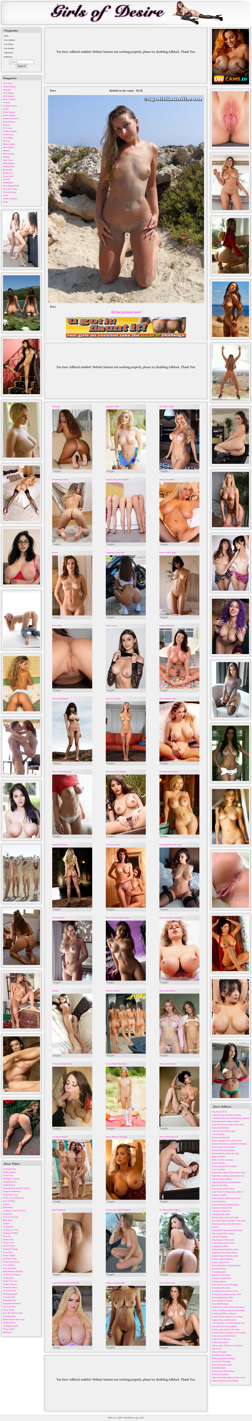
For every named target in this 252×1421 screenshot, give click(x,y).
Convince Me (9, 1297)
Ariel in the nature (220, 1342)
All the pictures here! (126, 312)
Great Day (7, 1252)
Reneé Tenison (218, 1163)
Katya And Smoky (167, 990)
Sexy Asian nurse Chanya (223, 1188)
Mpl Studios (8, 147)
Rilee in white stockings (222, 1159)
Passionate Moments (12, 1303)
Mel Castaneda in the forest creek (227, 1140)
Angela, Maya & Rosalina (117, 479)
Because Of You (219, 1268)
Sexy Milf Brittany (220, 1304)
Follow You (8, 1239)
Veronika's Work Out (221, 1211)
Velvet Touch (9, 1329)
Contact (6, 1223)
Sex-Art (6, 179)
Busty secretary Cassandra (171, 917)
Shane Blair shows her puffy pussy (227, 1230)
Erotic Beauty (9, 115)
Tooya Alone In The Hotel (223, 1147)
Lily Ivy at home (113, 698)
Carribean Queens (60, 1136)
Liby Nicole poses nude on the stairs (228, 1124)
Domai (6, 109)
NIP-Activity (8, 153)
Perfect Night (9, 1255)
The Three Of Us (219, 1111)
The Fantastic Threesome (223, 1240)
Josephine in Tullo (220, 1246)
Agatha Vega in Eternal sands (225, 1256)
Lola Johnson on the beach (223, 1336)
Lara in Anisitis (219, 1201)
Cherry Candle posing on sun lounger (228, 1310)
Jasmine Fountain (219, 1236)
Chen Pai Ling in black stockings (226, 1115)
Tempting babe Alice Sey (170, 844)
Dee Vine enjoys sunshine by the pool (228, 1220)
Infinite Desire (9, 1172)
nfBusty (6, 150)
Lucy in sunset (218, 1169)
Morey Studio (9, 144)
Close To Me (8, 1310)
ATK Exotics (8, 96)
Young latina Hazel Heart (223, 1371)
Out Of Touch (9, 1246)
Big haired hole (59, 1210)
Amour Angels (9, 86)
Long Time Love (10, 1194)
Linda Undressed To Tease (223, 1243)
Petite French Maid (167, 552)
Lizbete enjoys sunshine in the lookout (229, 1332)
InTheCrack (8, 134)
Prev (53, 90)
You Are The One (10, 1217)
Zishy (5, 201)
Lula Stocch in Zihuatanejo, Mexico (228, 1192)
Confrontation (9, 1185)
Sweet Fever (8, 1242)
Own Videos (8, 44)
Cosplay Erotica (10, 105)
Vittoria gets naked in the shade (226, 1329)
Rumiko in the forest (221, 1275)
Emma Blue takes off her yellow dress (229, 1172)
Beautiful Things (10, 1249)
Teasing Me (8, 1226)
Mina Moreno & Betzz (13, 1271)
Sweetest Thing (10, 1258)
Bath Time (7, 1220)
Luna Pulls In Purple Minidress (66, 1283)
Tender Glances (10, 1284)
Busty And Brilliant (220, 1127)
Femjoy (6, 125)
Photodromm (8, 163)
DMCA (111, 1417)
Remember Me (9, 1300)
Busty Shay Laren (167, 1283)
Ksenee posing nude (221, 1137)
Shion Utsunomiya (60, 698)
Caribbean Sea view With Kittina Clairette (230, 1118)
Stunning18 (8, 182)
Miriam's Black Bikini (222, 1179)
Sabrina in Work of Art (222, 1208)
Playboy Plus (9, 166)
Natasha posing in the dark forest (226, 1224)
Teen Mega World (11, 185)
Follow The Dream (11, 1262)
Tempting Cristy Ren (115, 552)
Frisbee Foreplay (219, 1195)
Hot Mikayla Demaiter (169, 771)
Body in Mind (9, 99)
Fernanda (56, 406)
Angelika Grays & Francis (14, 1210)
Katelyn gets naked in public (118, 1210)
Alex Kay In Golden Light (223, 1131)
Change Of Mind (10, 1233)
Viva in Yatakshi (219, 1352)
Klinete (55, 990)
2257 (142, 1417)
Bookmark (8, 57)
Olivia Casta (111, 625)
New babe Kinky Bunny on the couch (228, 1377)
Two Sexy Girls (113, 844)
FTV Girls (7, 128)
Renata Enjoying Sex (168, 1136)
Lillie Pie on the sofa (221, 1339)
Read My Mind (218, 1368)
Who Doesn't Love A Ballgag (225, 1284)
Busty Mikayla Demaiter (117, 1136)
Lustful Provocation (12, 1274)
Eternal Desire (9, 121)
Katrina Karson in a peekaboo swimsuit (229, 1143)
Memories (7, 1332)
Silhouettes (8, 1207)
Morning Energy (10, 1294)
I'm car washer (218, 1134)
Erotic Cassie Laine (220, 1262)
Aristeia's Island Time (221, 1278)
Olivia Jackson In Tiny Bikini (225, 1380)
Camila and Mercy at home (224, 1313)
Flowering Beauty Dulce (223, 1297)
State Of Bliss (9, 1201)
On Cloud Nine (9, 1169)
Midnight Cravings (11, 1178)
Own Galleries (9, 40)
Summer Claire (112, 406)
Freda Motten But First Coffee (225, 1249)
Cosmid (6, 102)
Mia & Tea (216, 1348)
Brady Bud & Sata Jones (14, 1319)
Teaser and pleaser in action (224, 1166)
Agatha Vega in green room (224, 1320)
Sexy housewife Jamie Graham (225, 1121)
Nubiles (6, 157)
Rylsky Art (8, 173)
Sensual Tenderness (11, 1191)
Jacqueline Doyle (59, 844)
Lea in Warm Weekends (116, 1063)
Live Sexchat (9, 48)
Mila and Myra (218, 1156)
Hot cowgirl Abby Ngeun (223, 1233)
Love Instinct (9, 1265)
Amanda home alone (221, 1214)
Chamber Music (219, 1281)
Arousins (7, 89)
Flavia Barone (58, 917)
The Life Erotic (10, 192)
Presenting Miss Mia (221, 1288)
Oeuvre (215, 1227)
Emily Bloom (9, 112)
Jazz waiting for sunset (222, 1300)
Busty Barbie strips (167, 698)
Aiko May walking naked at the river (228, 1175)
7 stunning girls (219, 1272)
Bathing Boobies (166, 625)
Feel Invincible (9, 1268)
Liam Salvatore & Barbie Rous (225, 1204)
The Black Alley (10, 189)
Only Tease (8, 160)
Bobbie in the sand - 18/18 (125, 90)
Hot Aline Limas (166, 406)
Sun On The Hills (219, 1185)
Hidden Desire (9, 1322)
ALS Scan (7, 83)
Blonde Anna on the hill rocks (225, 1217)
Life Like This (9, 1306)
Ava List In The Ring (221, 1361)
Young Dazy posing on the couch (226, 1294)
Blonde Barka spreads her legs (225, 1153)
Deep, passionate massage (223, 1358)
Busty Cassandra (166, 479)
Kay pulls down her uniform (224, 1326)
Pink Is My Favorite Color (117, 917)
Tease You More (10, 1287)
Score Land (8, 176)
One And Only (9, 1316)
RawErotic (7, 169)
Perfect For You (10, 1281)
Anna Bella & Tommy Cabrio (16, 1188)
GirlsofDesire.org (130, 1417)
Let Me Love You (11, 1230)
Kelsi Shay (57, 625)
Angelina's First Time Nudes (224, 1252)
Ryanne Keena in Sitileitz (223, 1150)
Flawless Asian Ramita (116, 771)
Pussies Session (113, 990)
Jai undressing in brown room (225, 1291)
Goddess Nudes (10, 131)
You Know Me (9, 1290)
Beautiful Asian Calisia (169, 1210)
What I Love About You (13, 1198)
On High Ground (10, 1326)
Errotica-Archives (11, 118)
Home (6, 36)
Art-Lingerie (8, 93)
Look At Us (8, 1175)
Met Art (6, 141)
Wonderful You (9, 1181)
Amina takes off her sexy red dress (227, 1345)
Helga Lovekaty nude (115, 1283)
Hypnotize (7, 1214)
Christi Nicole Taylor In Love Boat (227, 1316)
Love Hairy (8, 137)
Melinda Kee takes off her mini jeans (228, 1307)
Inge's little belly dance (222, 1364)
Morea (55, 552)
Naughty (57, 471)
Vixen (5, 195)
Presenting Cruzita (60, 479)
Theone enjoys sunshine (222, 1259)
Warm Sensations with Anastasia (226, 1182)
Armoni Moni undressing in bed (226, 1198)
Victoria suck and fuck (62, 1063)
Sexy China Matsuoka (62, 771)
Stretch (6, 1204)
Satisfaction (8, 1278)
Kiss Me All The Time (13, 1313)
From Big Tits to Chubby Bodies (226, 1265)
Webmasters (9, 53)
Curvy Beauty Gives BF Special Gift (228, 1323)
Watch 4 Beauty (10, 198)
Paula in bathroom (167, 1063)
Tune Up (7, 1236)
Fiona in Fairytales (220, 1374)
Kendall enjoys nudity (221, 1355)
